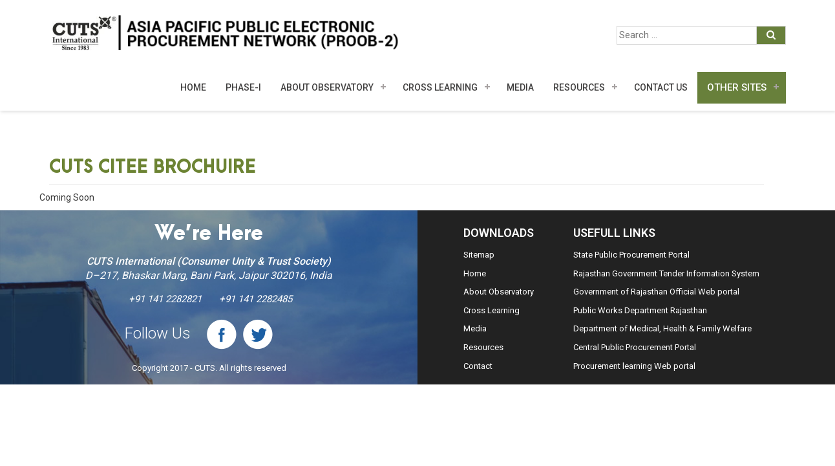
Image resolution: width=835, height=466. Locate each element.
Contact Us (661, 87)
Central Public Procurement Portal (634, 347)
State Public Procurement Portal (631, 255)
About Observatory (327, 87)
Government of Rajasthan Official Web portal (656, 291)
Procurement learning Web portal (634, 366)
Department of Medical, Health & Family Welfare (662, 328)
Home (193, 87)
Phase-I (243, 87)
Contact (477, 366)
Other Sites (736, 87)
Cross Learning (440, 87)
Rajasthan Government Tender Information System (666, 273)
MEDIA (520, 87)
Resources (579, 87)
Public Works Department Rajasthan (640, 310)
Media (475, 328)
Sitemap (478, 255)
